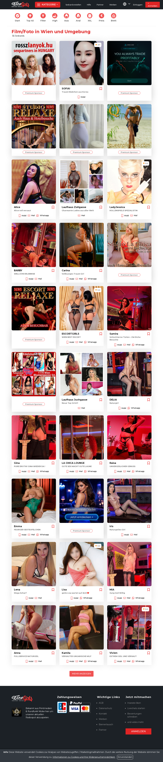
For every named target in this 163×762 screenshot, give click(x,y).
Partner (102, 730)
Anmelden (138, 731)
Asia (67, 17)
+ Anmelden (152, 4)
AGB (101, 703)
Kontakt (103, 713)
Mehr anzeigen (81, 673)
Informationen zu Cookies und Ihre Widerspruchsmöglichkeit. (84, 757)
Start (18, 17)
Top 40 (31, 17)
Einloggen (137, 5)
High (55, 17)
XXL (90, 17)
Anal (79, 17)
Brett (114, 17)
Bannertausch (106, 724)
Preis (102, 17)
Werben (103, 719)
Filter (44, 17)
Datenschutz (105, 708)
